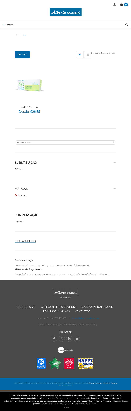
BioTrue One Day (29, 107)
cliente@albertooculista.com (85, 318)
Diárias (18, 169)
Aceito (66, 407)
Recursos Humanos (56, 311)
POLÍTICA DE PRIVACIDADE (25, 383)
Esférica (18, 221)
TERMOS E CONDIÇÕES (49, 383)
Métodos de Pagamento (28, 269)
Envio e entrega (24, 260)
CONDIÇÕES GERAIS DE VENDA (74, 383)
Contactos (82, 311)
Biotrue (21, 195)
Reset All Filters (25, 241)
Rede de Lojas (25, 307)
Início (17, 35)
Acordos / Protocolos (97, 307)
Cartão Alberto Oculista (58, 307)
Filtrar (22, 54)
